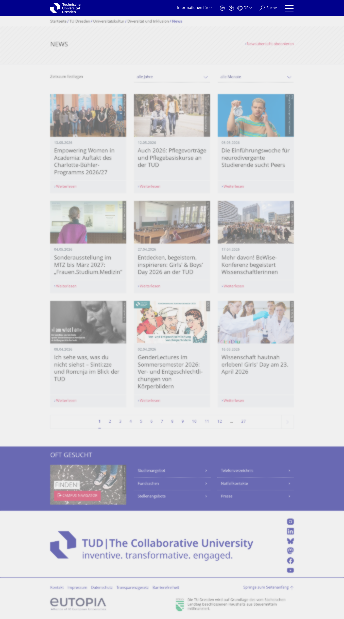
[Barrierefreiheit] (231, 8)
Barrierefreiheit (165, 588)
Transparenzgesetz (132, 588)
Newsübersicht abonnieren (270, 44)
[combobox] (172, 77)
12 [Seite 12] (219, 422)
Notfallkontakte (234, 484)
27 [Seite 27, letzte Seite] (243, 422)
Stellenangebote (152, 496)
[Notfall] (222, 8)
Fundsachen (148, 484)
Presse (226, 496)
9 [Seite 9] (183, 422)
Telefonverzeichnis (237, 471)
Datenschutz (102, 588)
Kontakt (57, 588)
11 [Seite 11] (207, 422)
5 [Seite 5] (141, 422)
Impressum (77, 588)
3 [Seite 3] (120, 422)
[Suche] (268, 8)
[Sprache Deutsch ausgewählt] (244, 8)
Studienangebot (151, 471)
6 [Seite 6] (151, 422)
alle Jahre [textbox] (145, 77)
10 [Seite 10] (194, 422)
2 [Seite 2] (110, 422)
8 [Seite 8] (172, 422)
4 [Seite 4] (131, 422)
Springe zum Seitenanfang (266, 588)
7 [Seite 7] (162, 422)
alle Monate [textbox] (230, 77)
